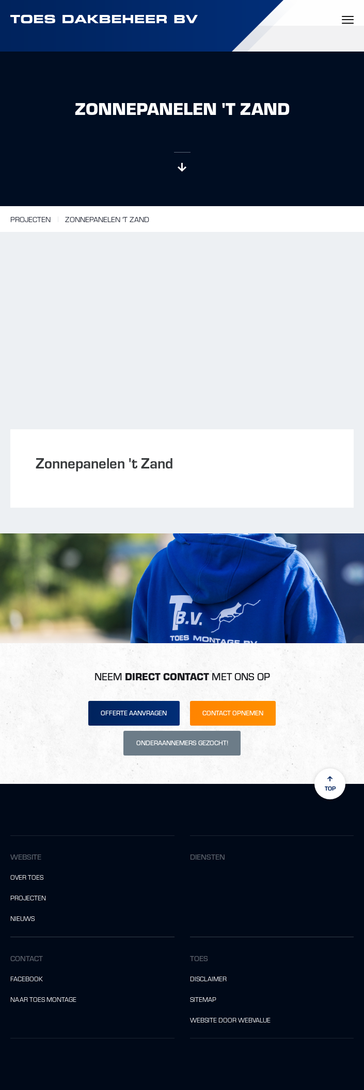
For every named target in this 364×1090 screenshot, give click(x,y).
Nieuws (22, 918)
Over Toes (26, 877)
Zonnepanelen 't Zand (107, 219)
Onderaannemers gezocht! (182, 742)
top (329, 783)
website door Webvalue (230, 1020)
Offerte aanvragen (134, 712)
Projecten (30, 219)
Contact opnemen (232, 712)
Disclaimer (208, 978)
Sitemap (203, 999)
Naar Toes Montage (43, 999)
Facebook (26, 978)
